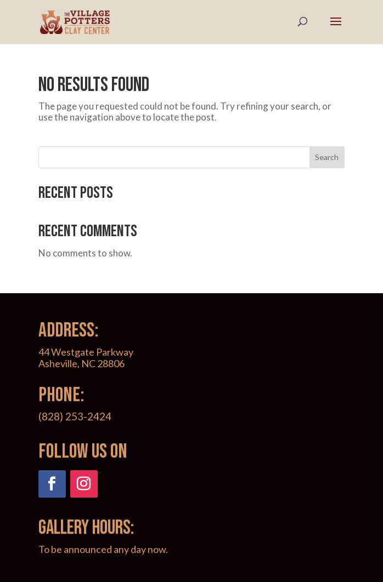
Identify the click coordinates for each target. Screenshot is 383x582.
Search (327, 157)
